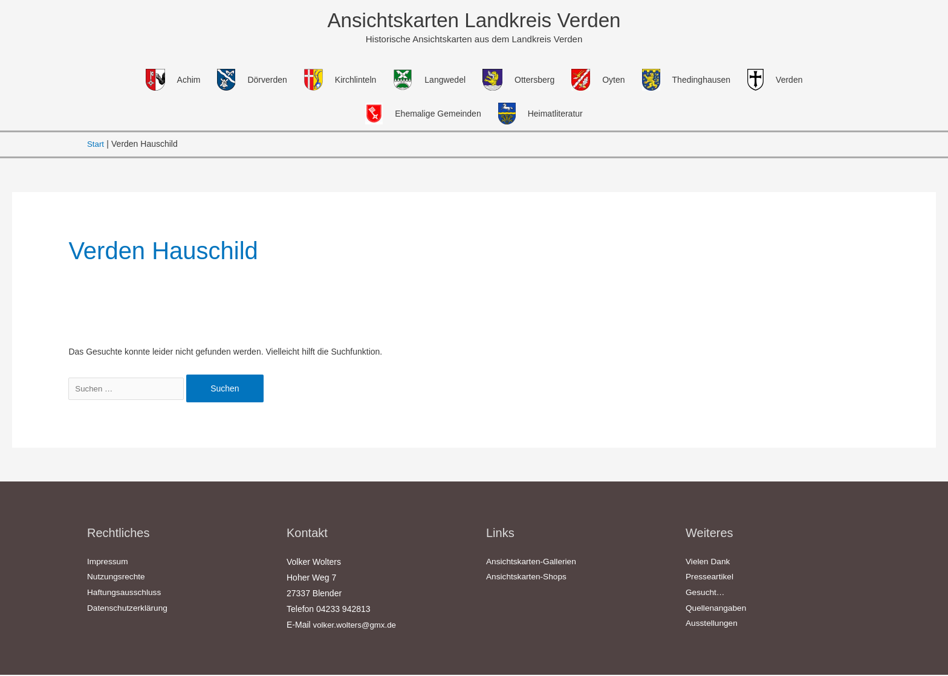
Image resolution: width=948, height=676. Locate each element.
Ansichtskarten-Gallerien (532, 563)
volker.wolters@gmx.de (357, 626)
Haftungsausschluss (125, 594)
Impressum (108, 563)
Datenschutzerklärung (128, 610)
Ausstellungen (712, 626)
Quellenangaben (717, 610)
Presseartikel (710, 579)
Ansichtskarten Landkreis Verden (474, 21)
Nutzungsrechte (116, 579)
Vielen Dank (708, 563)
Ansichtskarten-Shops (527, 579)
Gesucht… (706, 594)
